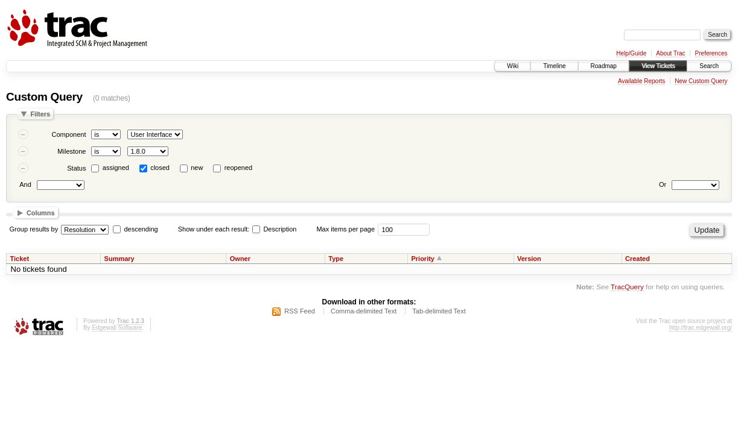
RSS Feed (299, 311)
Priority (422, 258)
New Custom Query (701, 81)
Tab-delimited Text (438, 311)
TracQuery (627, 287)
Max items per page (345, 229)
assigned (116, 167)
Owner (240, 258)
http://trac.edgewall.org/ (700, 327)
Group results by (34, 229)
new (197, 167)
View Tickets (658, 66)
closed (160, 167)
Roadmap (604, 66)
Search (709, 66)
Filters (40, 114)
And (25, 184)
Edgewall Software (117, 327)
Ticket (20, 258)
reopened (238, 167)
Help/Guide (631, 53)
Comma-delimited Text (363, 311)
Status (76, 168)
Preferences (711, 53)
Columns (41, 212)
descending (140, 229)
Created (637, 258)
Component (69, 134)
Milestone (71, 151)
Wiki (512, 66)
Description (274, 229)
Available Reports (641, 81)
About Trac (670, 53)
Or (662, 184)
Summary (119, 258)
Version (529, 258)
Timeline (554, 66)
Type (335, 258)
